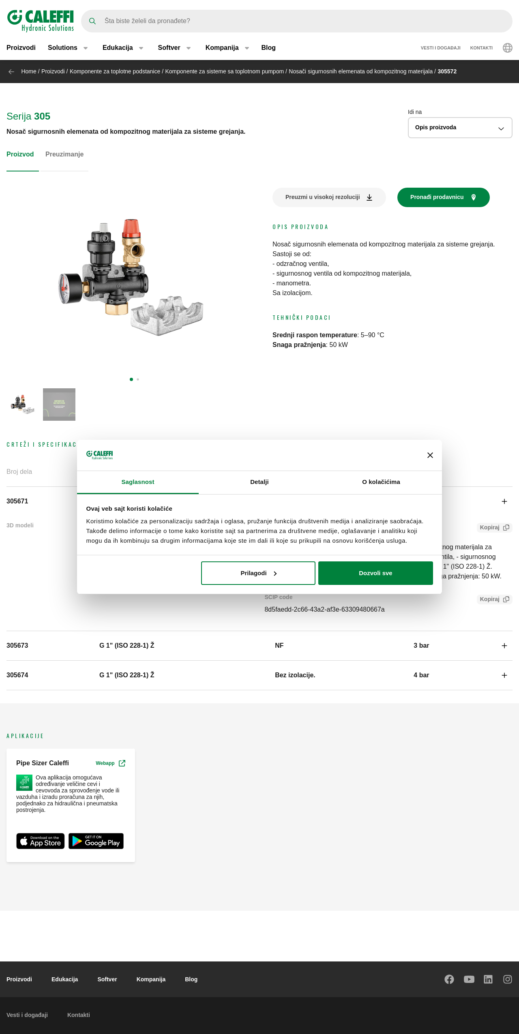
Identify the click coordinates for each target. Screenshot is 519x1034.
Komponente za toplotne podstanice (115, 71)
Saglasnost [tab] (137, 481)
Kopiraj (488, 528)
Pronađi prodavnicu (436, 197)
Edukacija (64, 979)
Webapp (110, 763)
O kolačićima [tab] (381, 481)
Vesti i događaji (441, 47)
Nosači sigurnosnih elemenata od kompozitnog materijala (361, 71)
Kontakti (481, 47)
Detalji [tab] (259, 481)
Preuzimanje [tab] (64, 154)
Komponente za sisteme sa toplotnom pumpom (224, 71)
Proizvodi (21, 47)
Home (28, 71)
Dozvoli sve (375, 572)
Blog (269, 47)
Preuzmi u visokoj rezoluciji (322, 197)
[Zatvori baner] (430, 455)
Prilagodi (258, 572)
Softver (107, 979)
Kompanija (151, 979)
